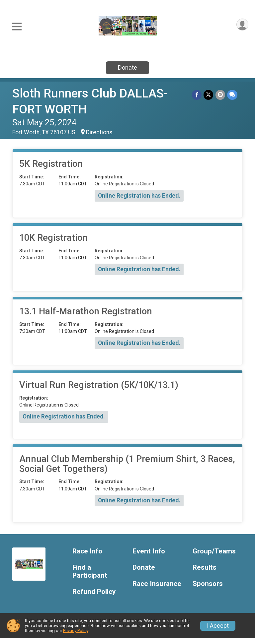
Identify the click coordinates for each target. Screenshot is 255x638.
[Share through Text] (232, 94)
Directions (99, 132)
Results (204, 567)
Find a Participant (89, 571)
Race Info (87, 551)
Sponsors (208, 584)
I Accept (218, 625)
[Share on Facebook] (197, 94)
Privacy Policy (75, 630)
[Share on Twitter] (208, 94)
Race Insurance (156, 584)
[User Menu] (242, 25)
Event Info (148, 551)
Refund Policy (94, 592)
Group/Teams (214, 551)
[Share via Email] (220, 94)
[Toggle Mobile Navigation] (16, 26)
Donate (127, 67)
